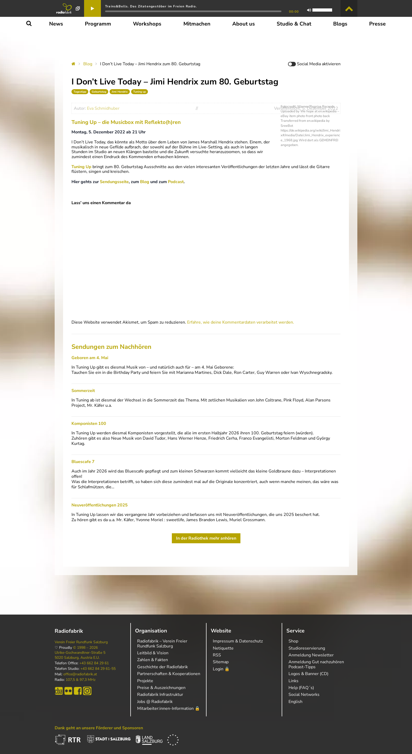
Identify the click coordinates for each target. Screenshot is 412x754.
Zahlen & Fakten (152, 660)
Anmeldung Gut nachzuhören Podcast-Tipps (316, 664)
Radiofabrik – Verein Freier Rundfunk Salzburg (162, 643)
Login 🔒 (221, 669)
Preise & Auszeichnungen (161, 688)
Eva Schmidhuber (103, 108)
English (295, 702)
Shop (293, 641)
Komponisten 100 (88, 423)
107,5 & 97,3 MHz (80, 679)
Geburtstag (99, 92)
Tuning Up (81, 167)
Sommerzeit (83, 391)
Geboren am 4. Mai (89, 358)
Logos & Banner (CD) (308, 674)
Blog (87, 64)
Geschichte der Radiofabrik (162, 667)
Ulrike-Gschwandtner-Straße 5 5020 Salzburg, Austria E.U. (80, 655)
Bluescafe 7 (83, 462)
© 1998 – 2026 (85, 647)
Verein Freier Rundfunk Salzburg (81, 642)
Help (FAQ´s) (301, 688)
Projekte (145, 681)
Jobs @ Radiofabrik (155, 702)
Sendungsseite (114, 182)
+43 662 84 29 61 (94, 663)
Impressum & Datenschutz (238, 641)
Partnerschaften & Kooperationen (168, 674)
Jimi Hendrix (120, 92)
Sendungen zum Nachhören (111, 347)
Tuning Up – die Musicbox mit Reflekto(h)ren (126, 122)
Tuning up (139, 92)
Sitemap (221, 662)
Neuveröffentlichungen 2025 (99, 505)
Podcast (176, 182)
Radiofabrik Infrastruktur (160, 694)
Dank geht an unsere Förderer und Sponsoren (99, 728)
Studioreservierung (307, 648)
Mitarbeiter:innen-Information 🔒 (168, 708)
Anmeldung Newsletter (311, 655)
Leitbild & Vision (152, 653)
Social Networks (304, 694)
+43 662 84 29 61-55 (98, 668)
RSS (217, 655)
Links (293, 681)
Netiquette (223, 648)
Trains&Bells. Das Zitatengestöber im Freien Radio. (151, 6)
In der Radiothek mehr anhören (206, 538)
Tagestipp (80, 92)
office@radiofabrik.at (80, 674)
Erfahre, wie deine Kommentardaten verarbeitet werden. (240, 322)
